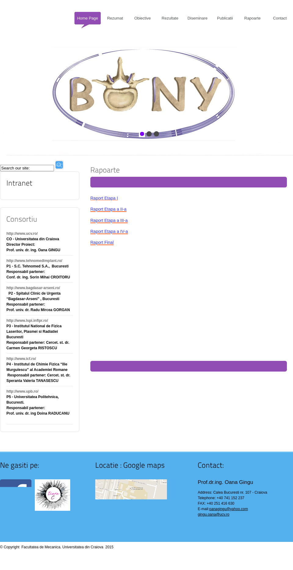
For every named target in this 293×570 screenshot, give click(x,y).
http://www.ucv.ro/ (22, 233)
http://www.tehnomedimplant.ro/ (34, 261)
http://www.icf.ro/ (21, 359)
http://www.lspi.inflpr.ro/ (27, 320)
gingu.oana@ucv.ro (213, 514)
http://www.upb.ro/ (22, 391)
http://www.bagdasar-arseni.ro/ (33, 288)
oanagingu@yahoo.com (228, 509)
